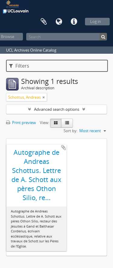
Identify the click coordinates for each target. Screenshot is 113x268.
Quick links (73, 21)
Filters (19, 65)
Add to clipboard (64, 148)
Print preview (21, 122)
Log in (95, 21)
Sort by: (70, 130)
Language (58, 21)
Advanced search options (56, 109)
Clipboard (43, 21)
